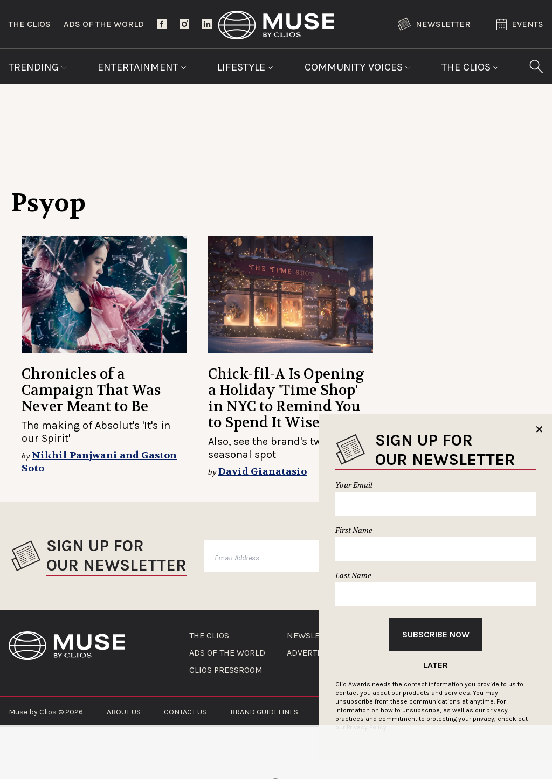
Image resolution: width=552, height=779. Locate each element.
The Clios (30, 24)
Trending (38, 67)
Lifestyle (245, 67)
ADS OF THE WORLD (227, 653)
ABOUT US (124, 712)
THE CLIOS (209, 635)
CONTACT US (185, 712)
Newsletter (434, 24)
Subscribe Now (436, 634)
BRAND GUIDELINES (264, 712)
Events (519, 24)
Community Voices (358, 67)
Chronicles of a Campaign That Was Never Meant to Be (91, 390)
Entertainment (142, 67)
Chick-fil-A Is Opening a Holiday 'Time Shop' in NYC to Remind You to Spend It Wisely (286, 398)
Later (435, 665)
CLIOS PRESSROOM (226, 670)
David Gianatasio (262, 471)
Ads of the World (104, 24)
